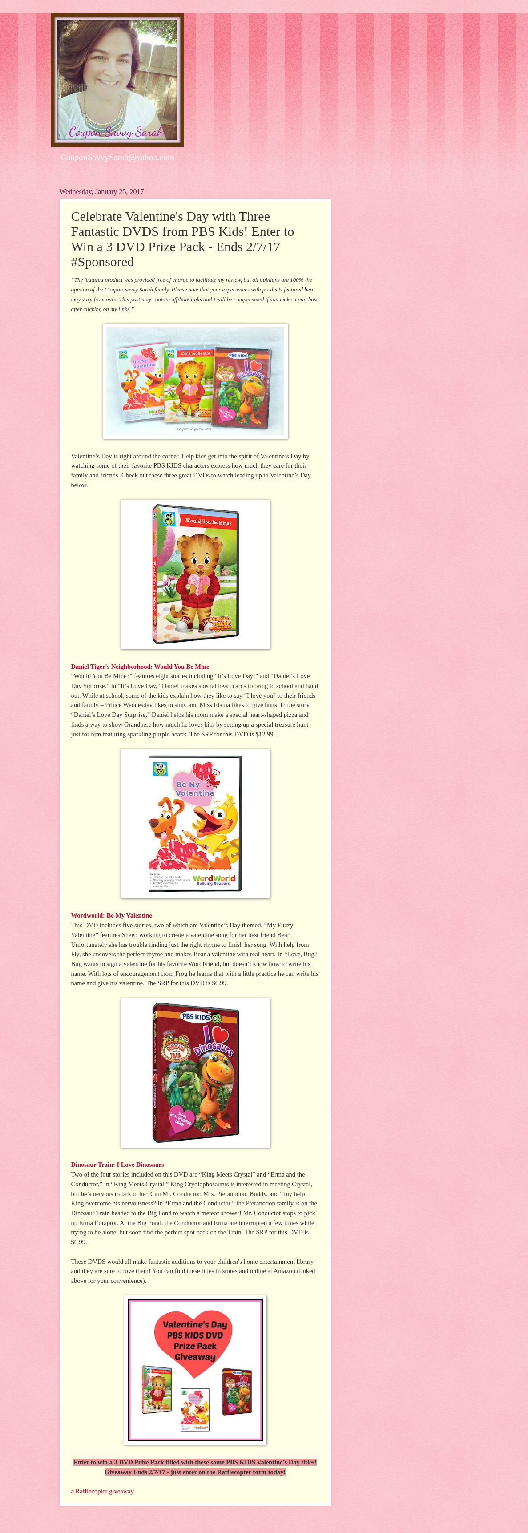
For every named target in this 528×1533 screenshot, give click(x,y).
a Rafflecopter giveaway (102, 1491)
